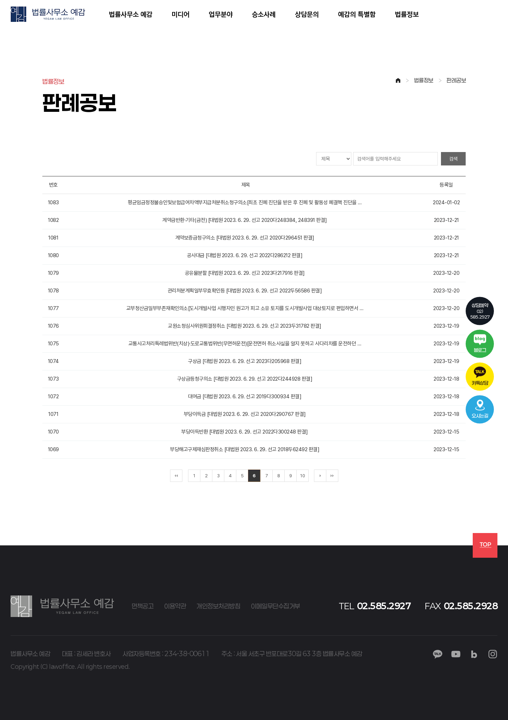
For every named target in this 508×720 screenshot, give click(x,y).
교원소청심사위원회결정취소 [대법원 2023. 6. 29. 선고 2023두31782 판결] (244, 326)
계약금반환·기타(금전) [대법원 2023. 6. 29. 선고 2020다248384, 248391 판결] (244, 220)
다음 (320, 476)
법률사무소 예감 (130, 14)
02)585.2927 (480, 310)
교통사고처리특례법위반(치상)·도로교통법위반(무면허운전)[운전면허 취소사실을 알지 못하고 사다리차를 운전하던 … (244, 343)
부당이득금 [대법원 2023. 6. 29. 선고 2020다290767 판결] (245, 414)
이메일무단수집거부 (275, 606)
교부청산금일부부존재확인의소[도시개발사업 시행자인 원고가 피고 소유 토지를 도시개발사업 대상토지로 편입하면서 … (244, 308)
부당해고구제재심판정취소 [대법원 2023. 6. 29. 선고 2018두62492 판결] (244, 449)
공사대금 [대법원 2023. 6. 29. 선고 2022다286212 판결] (245, 255)
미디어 (180, 14)
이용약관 (175, 606)
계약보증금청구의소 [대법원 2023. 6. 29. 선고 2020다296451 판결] (244, 238)
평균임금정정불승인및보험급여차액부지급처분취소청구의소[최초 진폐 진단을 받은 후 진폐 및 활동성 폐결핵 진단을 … (245, 202)
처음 (176, 476)
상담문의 (307, 14)
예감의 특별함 (357, 14)
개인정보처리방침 (218, 606)
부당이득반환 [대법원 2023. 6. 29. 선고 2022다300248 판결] (244, 432)
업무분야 (220, 14)
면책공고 (142, 606)
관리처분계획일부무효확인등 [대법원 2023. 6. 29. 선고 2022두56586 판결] (245, 291)
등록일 (446, 185)
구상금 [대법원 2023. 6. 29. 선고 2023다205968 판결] (244, 361)
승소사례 (264, 14)
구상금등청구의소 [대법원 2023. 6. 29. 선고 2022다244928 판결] (245, 379)
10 (302, 475)
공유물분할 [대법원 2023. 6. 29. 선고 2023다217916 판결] (245, 273)
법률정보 (407, 14)
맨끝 (332, 476)
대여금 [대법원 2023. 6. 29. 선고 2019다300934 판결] (244, 396)
